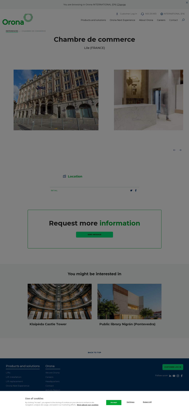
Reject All (147, 404)
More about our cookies (87, 407)
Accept (114, 405)
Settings (130, 404)
